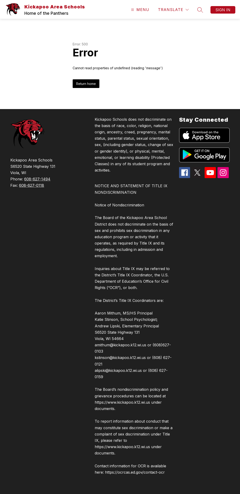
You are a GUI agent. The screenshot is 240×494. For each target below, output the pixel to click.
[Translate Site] (173, 10)
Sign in (222, 9)
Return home (86, 84)
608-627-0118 (31, 185)
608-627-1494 (37, 179)
